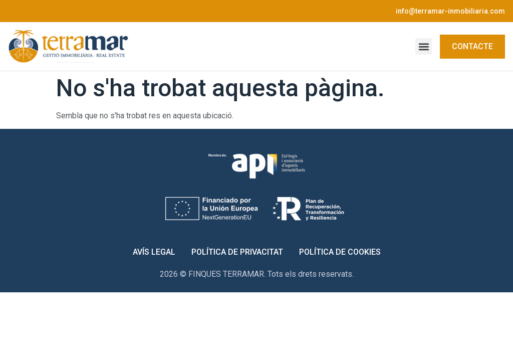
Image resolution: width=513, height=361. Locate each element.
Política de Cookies (340, 252)
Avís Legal (154, 252)
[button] (423, 46)
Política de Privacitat (237, 252)
